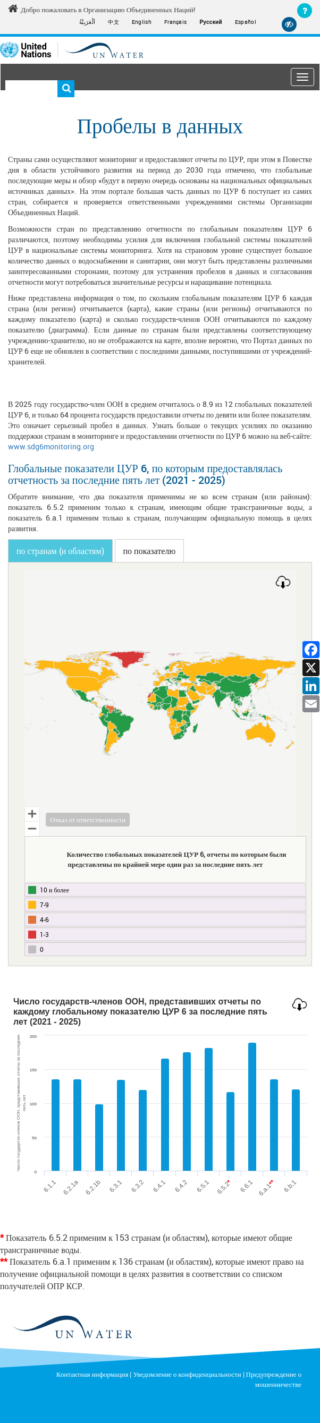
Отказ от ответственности (87, 819)
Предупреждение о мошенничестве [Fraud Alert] (273, 1378)
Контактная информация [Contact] (92, 1373)
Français (175, 21)
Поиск (65, 88)
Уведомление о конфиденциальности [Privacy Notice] (187, 1373)
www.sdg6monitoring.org (51, 446)
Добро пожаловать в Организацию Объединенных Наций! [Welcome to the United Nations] (99, 8)
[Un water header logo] (72, 49)
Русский (210, 22)
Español (245, 21)
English (141, 21)
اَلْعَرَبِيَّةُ (87, 21)
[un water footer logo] (72, 1326)
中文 (113, 21)
